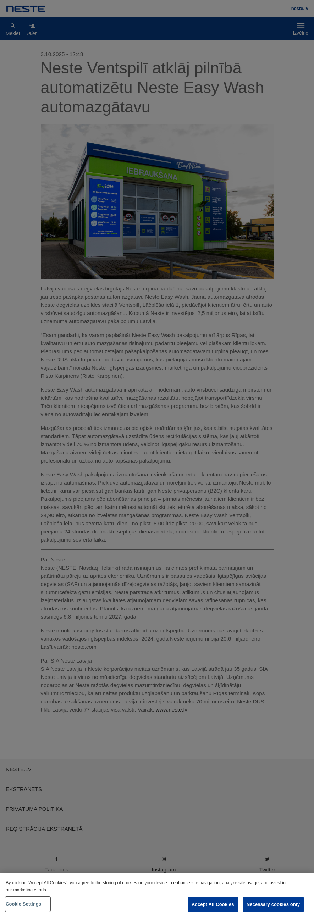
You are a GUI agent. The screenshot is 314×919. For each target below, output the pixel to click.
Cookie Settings (23, 904)
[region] (157, 896)
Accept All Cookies (213, 904)
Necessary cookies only (273, 904)
